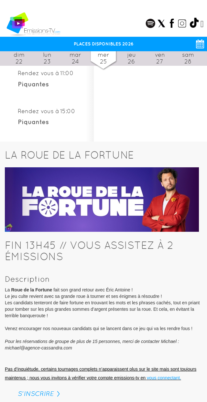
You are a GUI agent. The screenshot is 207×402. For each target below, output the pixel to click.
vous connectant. (164, 377)
